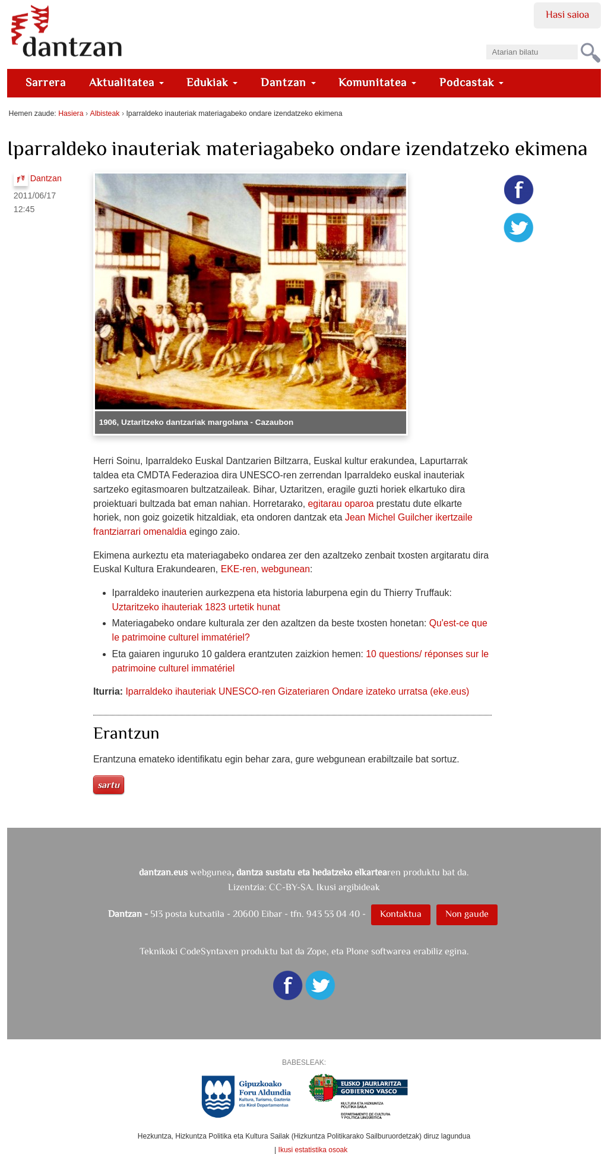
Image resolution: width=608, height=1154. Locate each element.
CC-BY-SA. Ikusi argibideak (324, 887)
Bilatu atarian (485, 40)
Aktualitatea (126, 82)
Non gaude (467, 914)
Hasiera (70, 113)
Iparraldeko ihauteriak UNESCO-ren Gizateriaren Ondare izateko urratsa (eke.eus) (297, 691)
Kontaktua (401, 914)
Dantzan (288, 82)
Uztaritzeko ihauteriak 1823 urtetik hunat (196, 607)
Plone (357, 951)
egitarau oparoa (341, 504)
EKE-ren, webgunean (265, 569)
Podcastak (471, 82)
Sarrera (46, 82)
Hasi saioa (567, 14)
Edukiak (212, 82)
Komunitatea (377, 82)
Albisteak (105, 113)
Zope (317, 951)
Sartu (108, 785)
